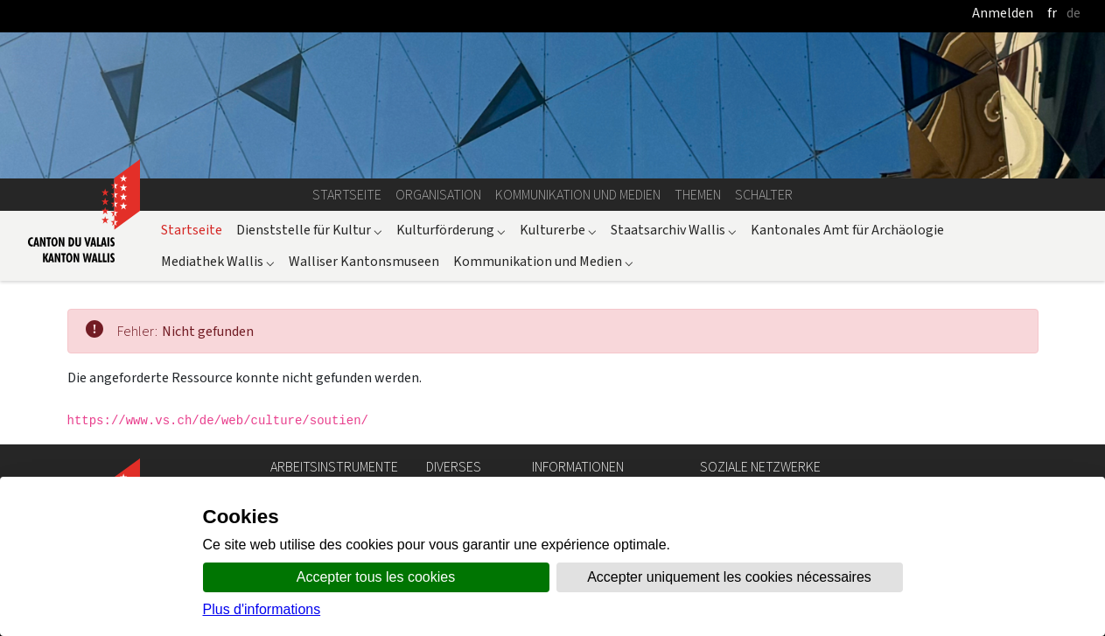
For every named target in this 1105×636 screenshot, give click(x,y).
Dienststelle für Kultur (309, 229)
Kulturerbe (558, 229)
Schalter (764, 194)
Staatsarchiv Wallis (674, 229)
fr (1052, 12)
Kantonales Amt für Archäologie (847, 229)
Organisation (438, 194)
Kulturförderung (451, 229)
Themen (698, 194)
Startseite (346, 194)
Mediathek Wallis (218, 261)
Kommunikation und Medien (578, 194)
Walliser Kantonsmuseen (364, 261)
